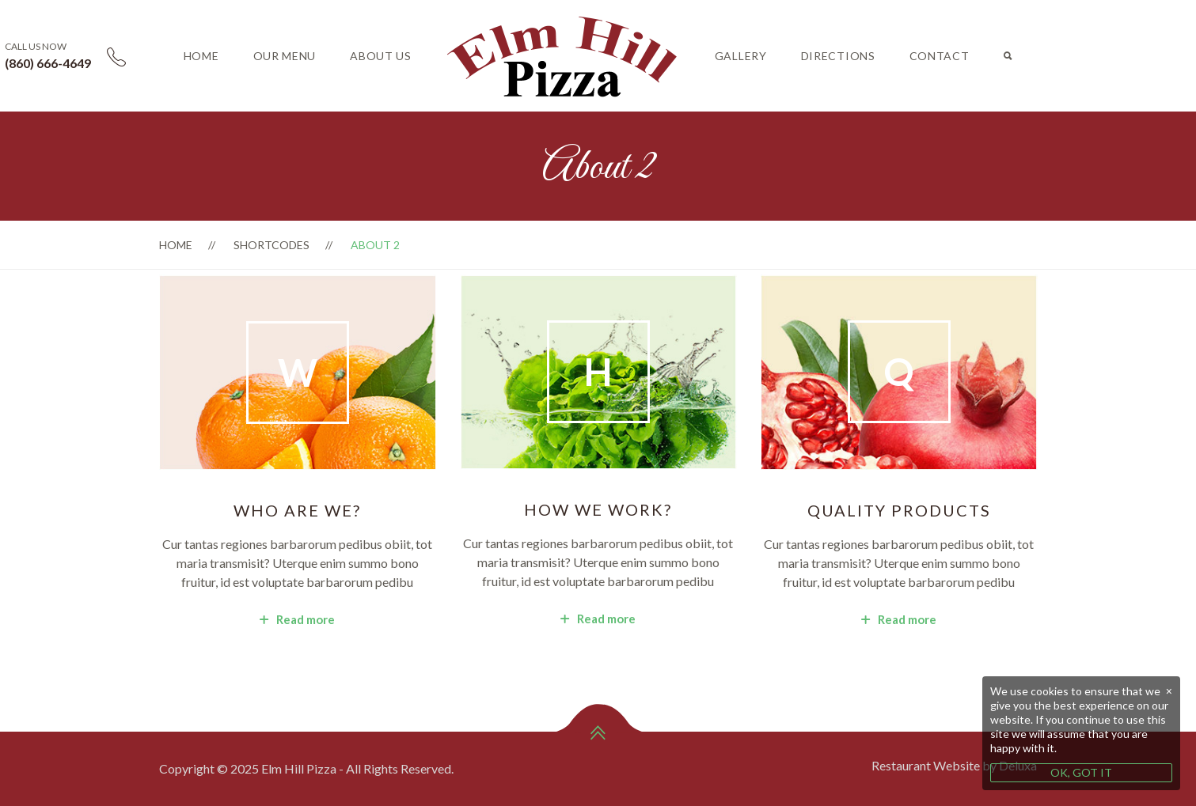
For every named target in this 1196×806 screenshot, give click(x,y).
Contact (939, 55)
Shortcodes (271, 245)
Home (201, 55)
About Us (381, 55)
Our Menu (285, 55)
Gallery (741, 55)
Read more (297, 619)
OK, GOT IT (1081, 772)
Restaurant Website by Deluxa (954, 765)
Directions (838, 55)
